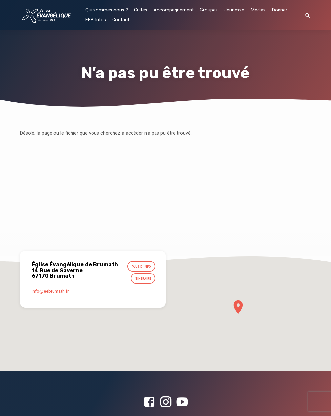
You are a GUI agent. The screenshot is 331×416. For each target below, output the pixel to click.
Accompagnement (174, 10)
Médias (258, 10)
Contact (120, 20)
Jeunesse (234, 10)
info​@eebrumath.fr (50, 292)
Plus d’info (141, 267)
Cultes (140, 10)
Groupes (209, 10)
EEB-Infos (95, 20)
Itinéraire (142, 279)
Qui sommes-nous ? (106, 10)
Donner (279, 10)
